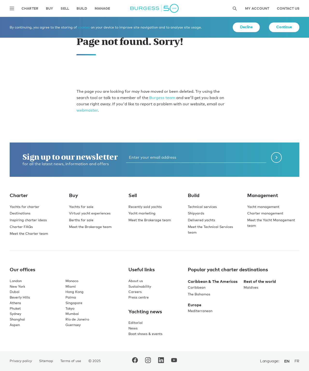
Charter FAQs (21, 227)
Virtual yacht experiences (90, 213)
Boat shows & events (145, 334)
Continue (284, 26)
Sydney (15, 314)
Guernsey (73, 325)
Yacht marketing (141, 213)
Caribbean (196, 287)
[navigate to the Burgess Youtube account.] (174, 361)
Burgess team (162, 97)
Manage (102, 8)
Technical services (202, 207)
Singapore (73, 303)
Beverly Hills (20, 297)
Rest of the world (260, 281)
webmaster (87, 110)
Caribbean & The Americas (213, 281)
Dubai (15, 292)
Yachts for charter (24, 207)
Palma (70, 297)
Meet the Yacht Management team (271, 223)
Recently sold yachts (145, 207)
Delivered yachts (201, 220)
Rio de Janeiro (77, 319)
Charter (29, 8)
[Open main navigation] (11, 8)
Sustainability (139, 286)
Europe (194, 304)
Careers (135, 292)
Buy (49, 8)
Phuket (15, 308)
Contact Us (288, 8)
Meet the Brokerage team (90, 227)
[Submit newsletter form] (276, 157)
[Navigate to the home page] (154, 8)
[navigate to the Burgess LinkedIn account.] (161, 361)
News (133, 328)
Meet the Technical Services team (210, 229)
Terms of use (70, 361)
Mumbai (72, 314)
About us (135, 281)
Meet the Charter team (29, 233)
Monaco (71, 281)
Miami (70, 286)
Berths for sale (81, 220)
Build (82, 8)
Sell (65, 8)
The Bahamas (199, 294)
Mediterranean (200, 311)
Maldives (251, 287)
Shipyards (196, 213)
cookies (84, 27)
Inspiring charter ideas (28, 220)
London (16, 281)
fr (297, 361)
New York (17, 286)
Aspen (15, 325)
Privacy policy (21, 361)
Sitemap (46, 361)
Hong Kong (74, 292)
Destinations (20, 213)
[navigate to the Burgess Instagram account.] (148, 361)
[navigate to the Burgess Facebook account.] (135, 361)
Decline (246, 26)
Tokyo (69, 308)
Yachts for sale (81, 207)
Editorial (135, 323)
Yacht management (263, 207)
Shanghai (17, 319)
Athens (15, 303)
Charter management (265, 213)
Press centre (138, 297)
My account (257, 8)
